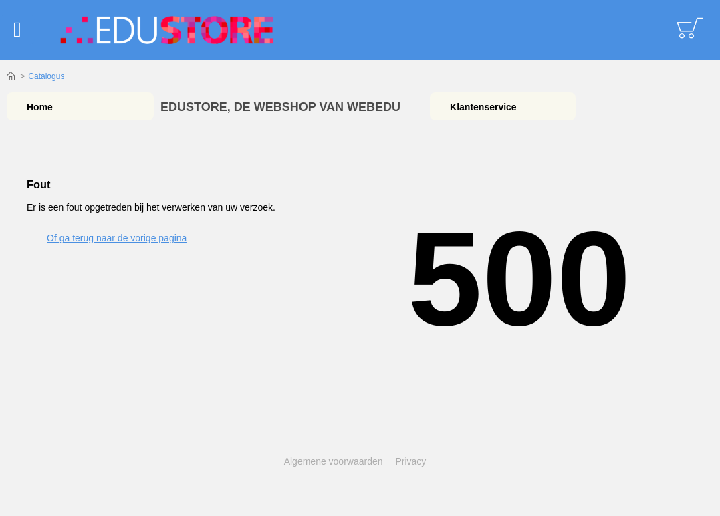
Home (11, 76)
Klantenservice (483, 107)
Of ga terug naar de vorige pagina (117, 238)
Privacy (410, 461)
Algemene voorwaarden (333, 461)
